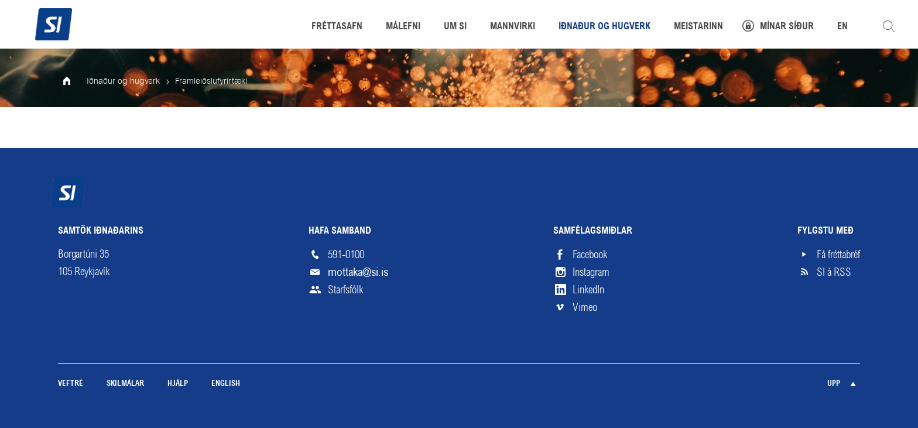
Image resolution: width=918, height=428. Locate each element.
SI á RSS (834, 272)
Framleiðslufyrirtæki (211, 81)
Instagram (591, 272)
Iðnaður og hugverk (123, 81)
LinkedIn (588, 289)
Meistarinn (698, 27)
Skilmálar (125, 384)
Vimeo (585, 307)
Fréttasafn (336, 27)
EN (842, 27)
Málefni (403, 27)
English (225, 384)
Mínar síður (787, 27)
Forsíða (75, 82)
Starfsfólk (345, 289)
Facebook (590, 254)
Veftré (70, 384)
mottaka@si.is (358, 272)
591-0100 (346, 254)
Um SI (455, 27)
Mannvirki (512, 27)
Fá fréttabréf (838, 254)
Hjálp (177, 384)
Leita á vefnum (888, 26)
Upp (833, 384)
